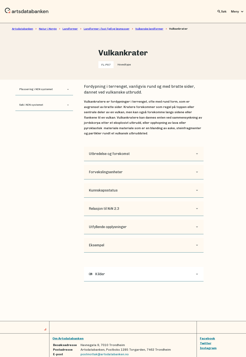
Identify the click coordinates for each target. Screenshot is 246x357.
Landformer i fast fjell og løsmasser (107, 28)
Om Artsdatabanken (68, 338)
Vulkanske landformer (149, 28)
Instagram (208, 348)
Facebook (207, 338)
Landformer (70, 28)
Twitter (205, 343)
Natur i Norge (48, 28)
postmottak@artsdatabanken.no (105, 354)
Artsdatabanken (22, 28)
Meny (237, 11)
